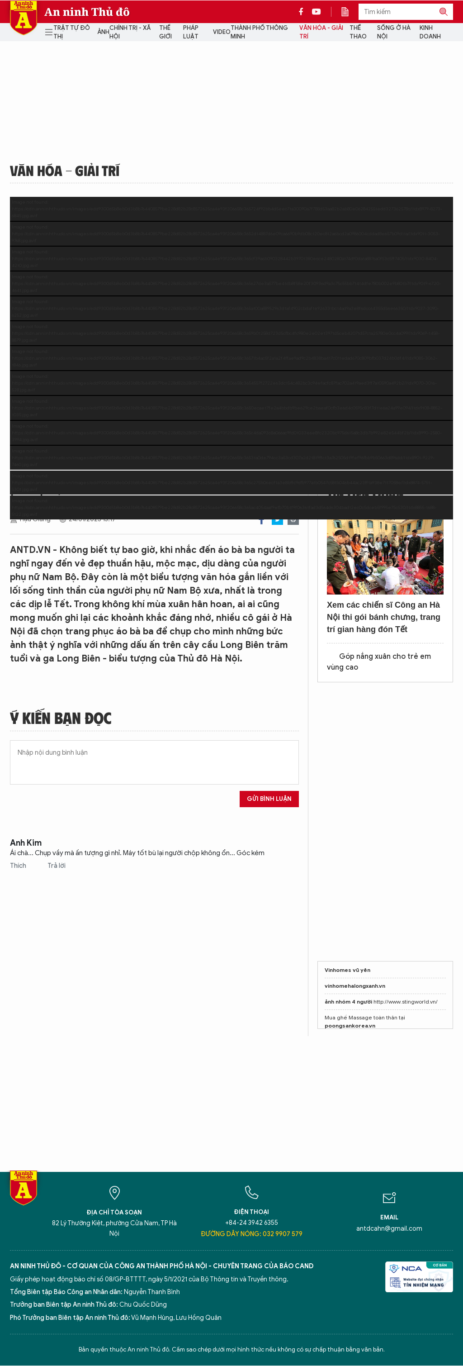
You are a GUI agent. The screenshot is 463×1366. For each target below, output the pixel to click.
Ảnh (103, 32)
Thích (19, 866)
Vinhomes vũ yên (347, 969)
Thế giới (165, 32)
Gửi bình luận (269, 799)
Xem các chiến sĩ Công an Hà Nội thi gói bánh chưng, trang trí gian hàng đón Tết (383, 617)
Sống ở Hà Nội (394, 32)
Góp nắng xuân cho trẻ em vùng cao (379, 662)
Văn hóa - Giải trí (321, 32)
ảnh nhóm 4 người (348, 1001)
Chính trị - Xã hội (130, 32)
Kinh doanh (430, 32)
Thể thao (358, 32)
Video (222, 32)
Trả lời (56, 866)
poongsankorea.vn (350, 1025)
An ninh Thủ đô (87, 11)
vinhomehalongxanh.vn (355, 985)
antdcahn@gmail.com (389, 1229)
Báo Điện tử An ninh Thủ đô (23, 17)
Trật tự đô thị (71, 32)
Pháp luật (190, 32)
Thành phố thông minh (259, 32)
